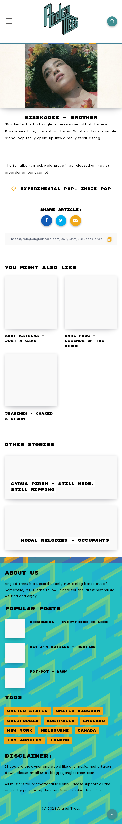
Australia (61, 721)
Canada (87, 730)
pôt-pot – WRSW (48, 672)
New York (19, 730)
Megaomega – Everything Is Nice (69, 622)
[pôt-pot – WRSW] (15, 678)
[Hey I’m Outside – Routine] (15, 653)
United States (27, 711)
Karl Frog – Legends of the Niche (84, 341)
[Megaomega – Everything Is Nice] (15, 628)
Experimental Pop (47, 189)
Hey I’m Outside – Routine (63, 647)
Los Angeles (24, 740)
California (22, 721)
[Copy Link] (61, 239)
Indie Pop (96, 189)
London (59, 740)
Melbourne (55, 730)
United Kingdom (78, 711)
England (94, 721)
